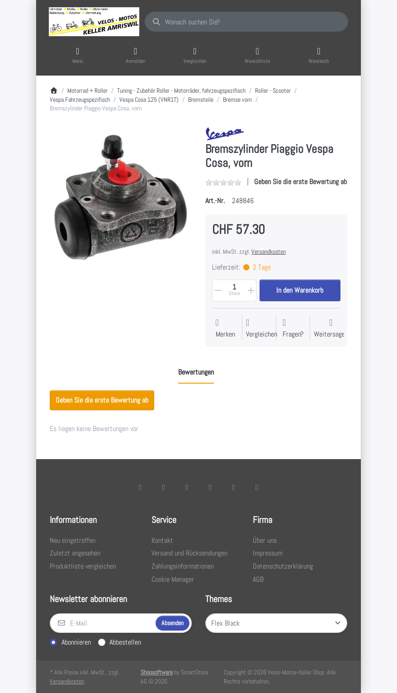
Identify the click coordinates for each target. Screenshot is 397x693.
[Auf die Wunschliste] (225, 328)
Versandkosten (268, 251)
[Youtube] (234, 487)
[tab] (196, 372)
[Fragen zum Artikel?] (293, 328)
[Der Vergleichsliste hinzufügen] (261, 328)
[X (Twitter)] (164, 487)
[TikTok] (210, 487)
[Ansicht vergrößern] (121, 198)
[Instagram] (187, 487)
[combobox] (246, 22)
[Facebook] (140, 487)
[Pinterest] (257, 487)
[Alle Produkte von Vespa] (225, 133)
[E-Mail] (102, 623)
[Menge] (234, 290)
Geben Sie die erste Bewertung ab (300, 181)
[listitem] (121, 198)
